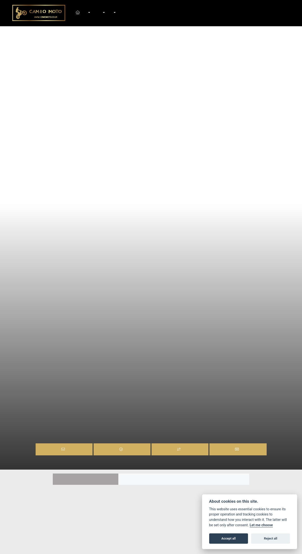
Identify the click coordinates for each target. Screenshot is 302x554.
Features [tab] (85, 479)
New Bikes (88, 13)
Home (83, 13)
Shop (98, 13)
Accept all (228, 538)
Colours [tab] (151, 479)
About (114, 13)
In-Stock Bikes (94, 13)
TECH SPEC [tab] (216, 479)
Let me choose (261, 525)
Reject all (270, 538)
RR (149, 417)
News (109, 13)
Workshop (103, 13)
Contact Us (120, 13)
